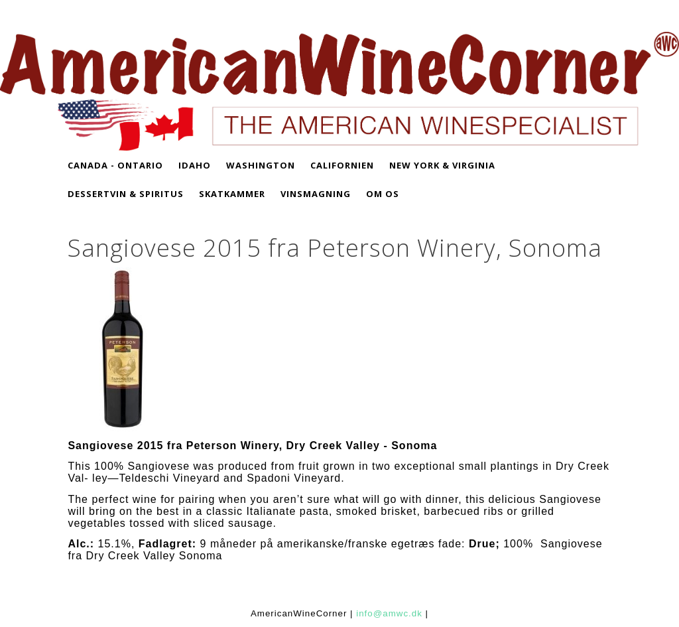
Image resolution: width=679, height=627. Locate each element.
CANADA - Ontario (115, 165)
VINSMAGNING (315, 194)
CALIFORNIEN (342, 165)
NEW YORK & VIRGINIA (442, 165)
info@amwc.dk (389, 613)
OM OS (382, 194)
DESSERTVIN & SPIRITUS (126, 194)
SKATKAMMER (232, 194)
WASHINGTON (260, 165)
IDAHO (194, 165)
